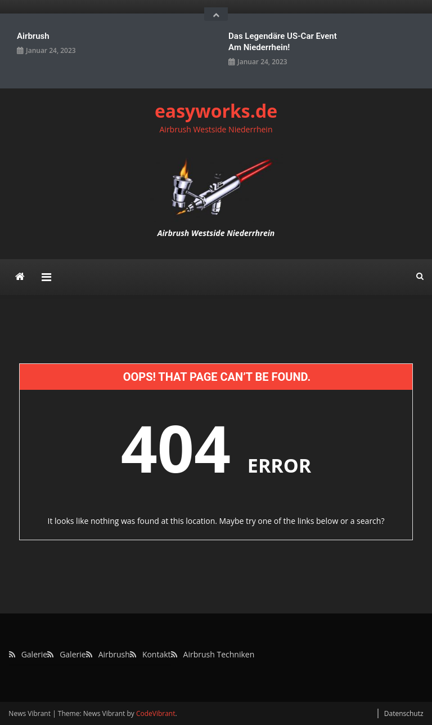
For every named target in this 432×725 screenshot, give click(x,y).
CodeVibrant (156, 713)
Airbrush (33, 36)
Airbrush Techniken (219, 654)
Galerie (34, 654)
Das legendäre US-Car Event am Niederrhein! (282, 41)
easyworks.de (216, 111)
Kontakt (156, 654)
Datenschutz (404, 713)
